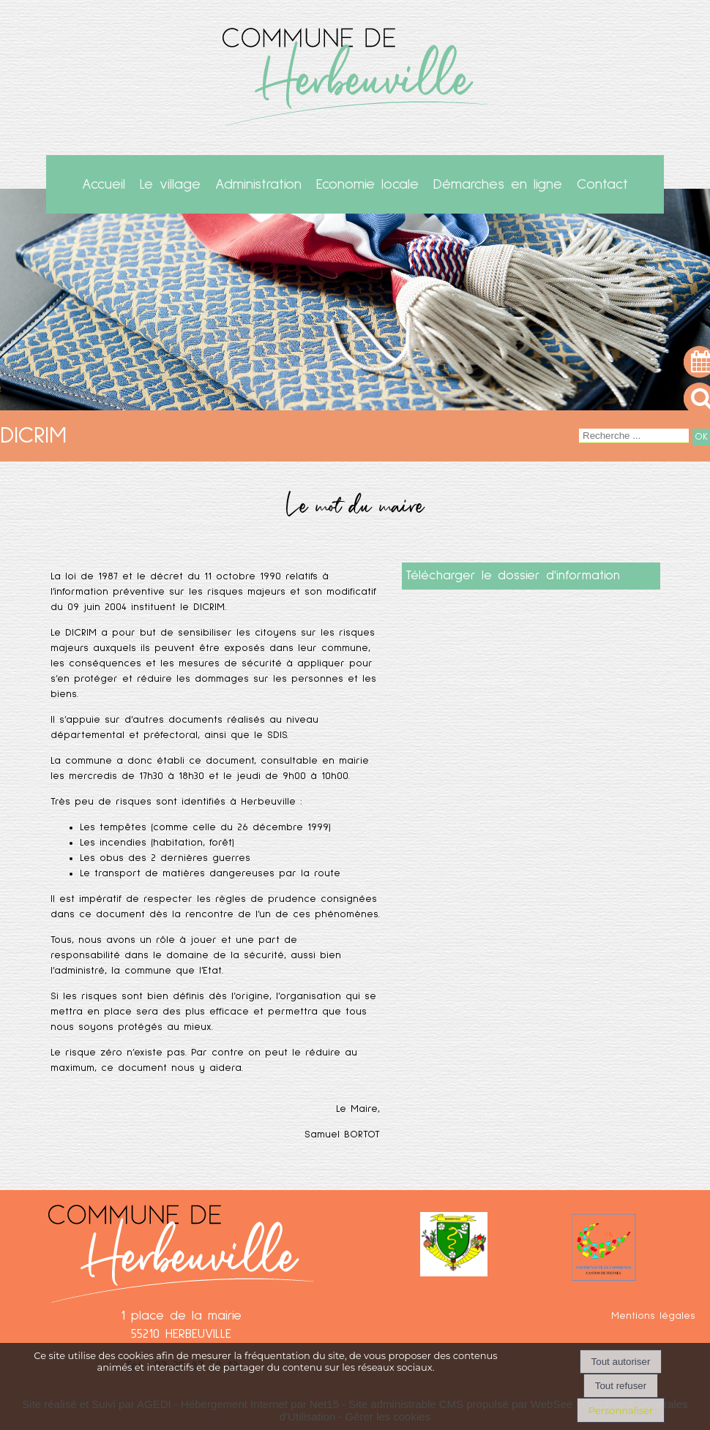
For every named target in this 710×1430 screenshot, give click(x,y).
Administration (258, 184)
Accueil (103, 184)
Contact (602, 184)
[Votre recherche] (634, 436)
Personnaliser (620, 1410)
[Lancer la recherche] (701, 437)
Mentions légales (653, 1316)
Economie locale (367, 184)
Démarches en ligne (497, 184)
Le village (170, 184)
